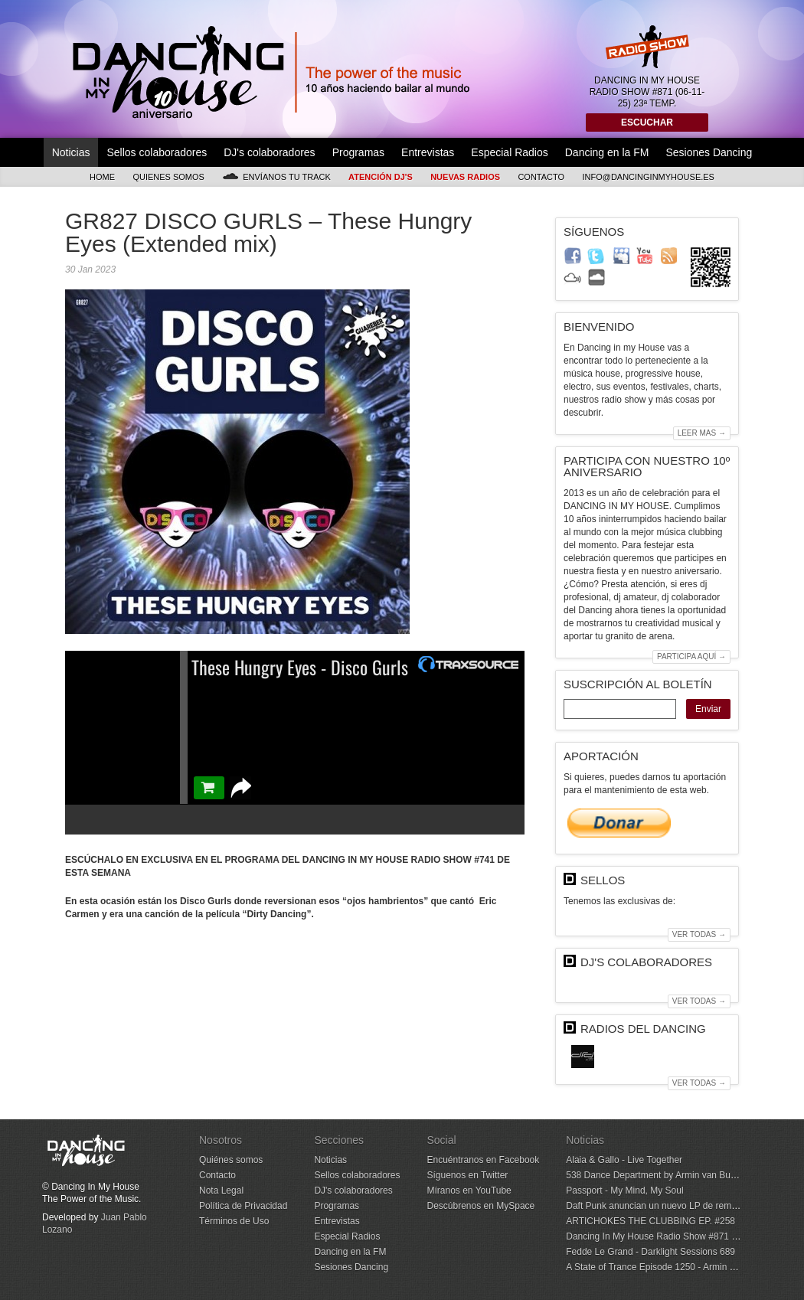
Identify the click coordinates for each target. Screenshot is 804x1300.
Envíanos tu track (276, 176)
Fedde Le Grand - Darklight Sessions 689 (650, 1251)
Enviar (708, 709)
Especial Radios (509, 152)
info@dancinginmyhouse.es (648, 176)
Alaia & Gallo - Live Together (624, 1160)
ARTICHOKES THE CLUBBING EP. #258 (650, 1221)
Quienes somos (168, 176)
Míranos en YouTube (469, 1190)
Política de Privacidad (243, 1205)
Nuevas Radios (465, 176)
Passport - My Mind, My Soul (624, 1190)
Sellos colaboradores (156, 152)
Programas (358, 152)
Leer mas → (702, 433)
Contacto (541, 176)
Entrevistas (427, 152)
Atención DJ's (380, 176)
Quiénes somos (231, 1160)
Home (102, 176)
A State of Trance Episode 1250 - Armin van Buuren (671, 1267)
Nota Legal (221, 1190)
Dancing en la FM (607, 152)
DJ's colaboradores (269, 152)
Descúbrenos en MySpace (480, 1205)
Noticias (71, 152)
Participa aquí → (691, 656)
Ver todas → (699, 934)
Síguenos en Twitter (467, 1175)
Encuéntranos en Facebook (483, 1160)
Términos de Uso (234, 1221)
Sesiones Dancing (708, 152)
